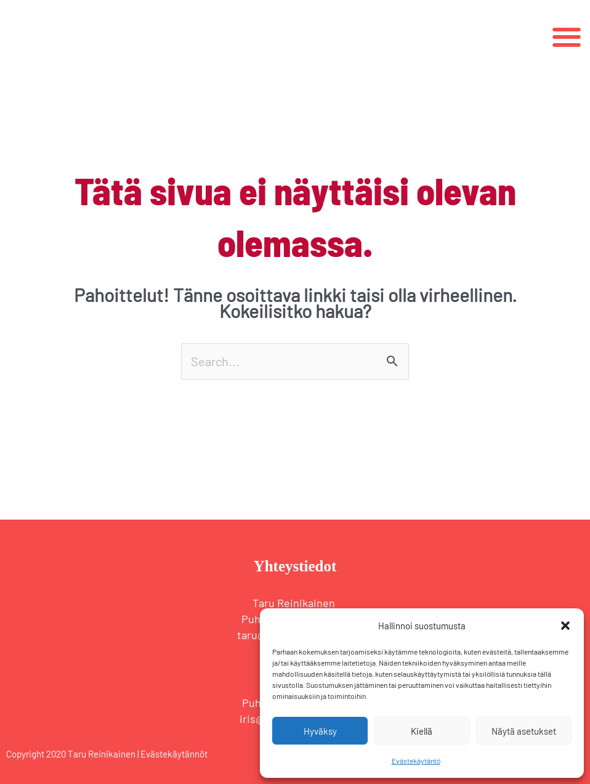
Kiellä (421, 731)
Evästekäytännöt (174, 753)
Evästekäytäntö (416, 760)
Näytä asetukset (523, 731)
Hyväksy (320, 731)
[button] (565, 625)
